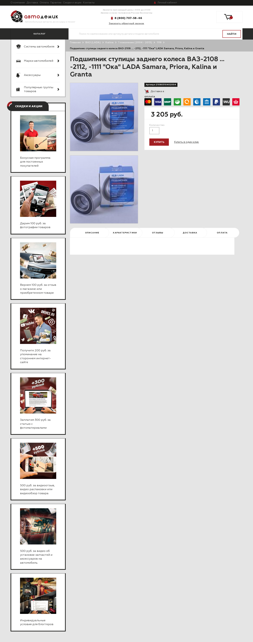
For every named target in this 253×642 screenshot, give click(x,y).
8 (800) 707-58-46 (128, 18)
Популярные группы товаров (38, 89)
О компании (18, 2)
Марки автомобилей (38, 61)
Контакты (89, 2)
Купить (159, 142)
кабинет (167, 2)
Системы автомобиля (39, 46)
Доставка (32, 2)
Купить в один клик (186, 142)
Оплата (44, 2)
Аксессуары (32, 75)
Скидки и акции (72, 2)
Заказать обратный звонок (126, 23)
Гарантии (55, 2)
